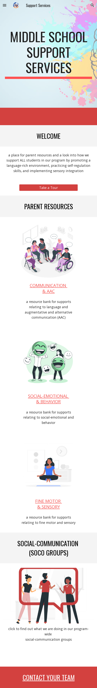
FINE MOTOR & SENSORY (48, 503)
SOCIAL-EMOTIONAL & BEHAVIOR (48, 398)
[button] (4, 5)
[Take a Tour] (48, 187)
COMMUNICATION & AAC (48, 288)
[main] (48, 53)
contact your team (49, 677)
